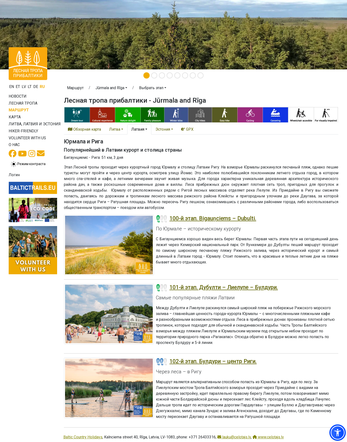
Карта (15, 117)
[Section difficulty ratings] (161, 218)
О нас (14, 144)
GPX (187, 129)
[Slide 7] (193, 75)
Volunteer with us (27, 138)
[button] (111, 89)
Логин (14, 175)
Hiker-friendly (23, 131)
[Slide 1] (146, 75)
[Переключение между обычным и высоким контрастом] (28, 164)
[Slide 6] (185, 75)
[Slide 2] (154, 75)
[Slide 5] (177, 75)
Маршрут (19, 110)
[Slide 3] (162, 75)
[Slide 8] (200, 75)
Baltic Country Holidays (82, 437)
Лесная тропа (23, 103)
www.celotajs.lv (268, 437)
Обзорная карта (84, 129)
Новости (18, 96)
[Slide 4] (170, 75)
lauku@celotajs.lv (234, 437)
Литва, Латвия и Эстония (35, 124)
